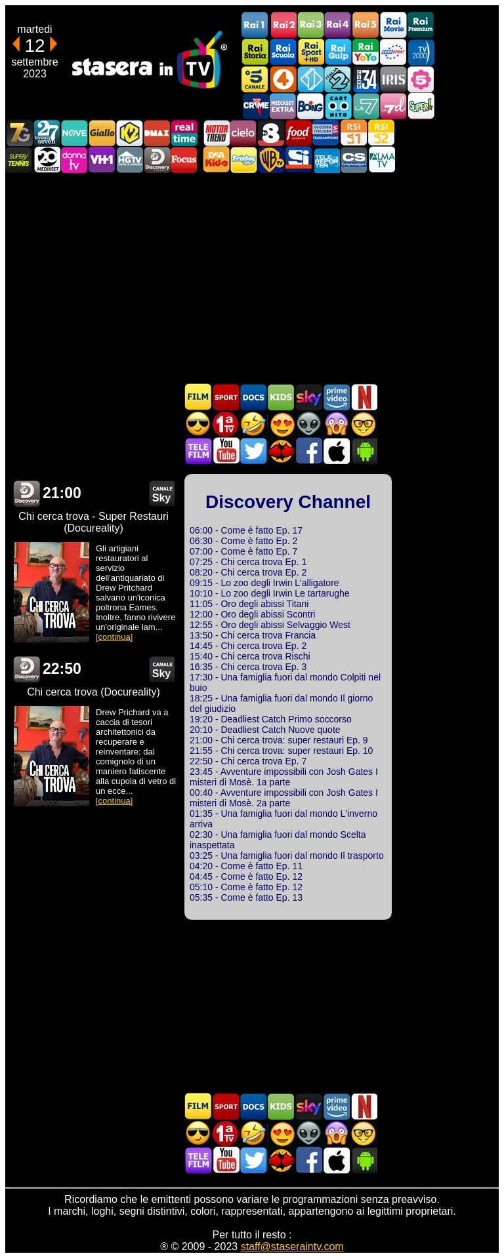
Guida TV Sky (308, 396)
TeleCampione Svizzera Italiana (326, 132)
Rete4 (283, 79)
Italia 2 (338, 79)
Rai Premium (420, 25)
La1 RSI (354, 132)
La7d (393, 105)
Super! (420, 105)
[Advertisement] (252, 278)
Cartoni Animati (281, 396)
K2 (129, 132)
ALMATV (381, 159)
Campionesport (354, 159)
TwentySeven (46, 132)
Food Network (298, 132)
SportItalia (298, 159)
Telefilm (198, 450)
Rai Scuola (283, 52)
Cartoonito (338, 105)
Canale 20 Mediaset (46, 159)
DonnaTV (74, 159)
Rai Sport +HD (310, 52)
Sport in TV (226, 396)
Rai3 (310, 25)
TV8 (271, 132)
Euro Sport (393, 52)
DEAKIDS (216, 159)
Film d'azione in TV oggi (198, 423)
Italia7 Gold (19, 132)
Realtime (184, 132)
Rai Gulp (338, 52)
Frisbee (243, 159)
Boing (310, 105)
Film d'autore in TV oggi (363, 423)
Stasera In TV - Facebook (308, 450)
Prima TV (226, 423)
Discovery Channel (157, 159)
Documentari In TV (253, 396)
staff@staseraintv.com (292, 1246)
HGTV (129, 159)
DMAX (157, 132)
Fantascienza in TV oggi (308, 423)
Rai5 (365, 25)
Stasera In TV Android (363, 450)
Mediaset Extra (283, 105)
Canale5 (255, 79)
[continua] (114, 637)
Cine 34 (365, 79)
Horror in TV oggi (336, 423)
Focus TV (184, 159)
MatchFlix (281, 450)
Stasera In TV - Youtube (226, 450)
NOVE (74, 132)
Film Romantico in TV (281, 423)
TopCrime (255, 105)
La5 (420, 79)
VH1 (102, 159)
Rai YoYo (365, 52)
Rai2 (283, 25)
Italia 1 (310, 79)
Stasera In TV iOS (336, 450)
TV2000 (420, 52)
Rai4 (338, 25)
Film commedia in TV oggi (253, 423)
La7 (365, 105)
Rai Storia (255, 52)
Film (198, 396)
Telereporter (326, 159)
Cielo (243, 132)
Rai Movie (393, 25)
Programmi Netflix (363, 396)
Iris (393, 79)
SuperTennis (19, 159)
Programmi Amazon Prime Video (336, 396)
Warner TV (271, 159)
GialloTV (102, 132)
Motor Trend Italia (216, 132)
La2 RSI (381, 132)
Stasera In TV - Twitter (253, 450)
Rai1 (255, 25)
